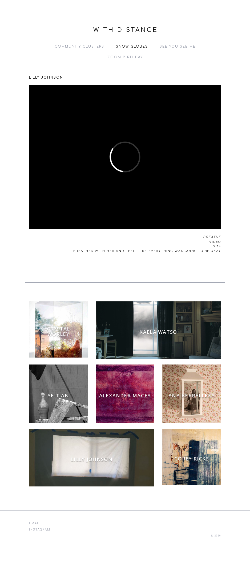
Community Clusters (79, 46)
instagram (39, 529)
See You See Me (178, 46)
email (35, 523)
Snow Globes (132, 46)
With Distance (125, 30)
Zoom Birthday (125, 57)
